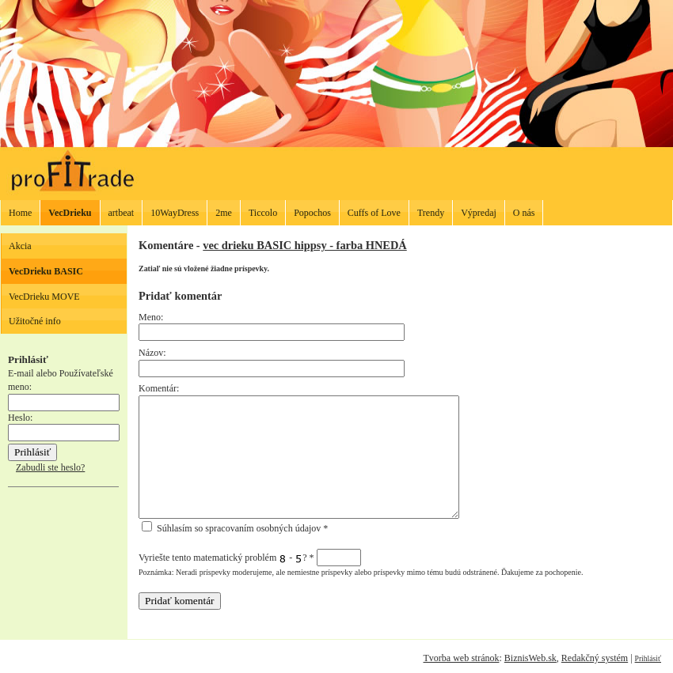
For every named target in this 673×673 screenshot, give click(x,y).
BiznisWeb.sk (530, 658)
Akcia (20, 245)
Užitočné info (35, 321)
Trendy (430, 212)
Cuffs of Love (374, 212)
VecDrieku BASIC (46, 271)
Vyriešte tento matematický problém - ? (250, 557)
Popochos (312, 212)
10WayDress (174, 212)
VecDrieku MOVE (44, 296)
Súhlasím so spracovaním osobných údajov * (235, 528)
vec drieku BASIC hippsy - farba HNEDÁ (304, 245)
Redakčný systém (594, 658)
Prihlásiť (648, 658)
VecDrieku (69, 212)
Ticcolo (263, 212)
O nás (524, 212)
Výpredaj (478, 212)
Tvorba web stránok (461, 658)
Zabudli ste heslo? (50, 467)
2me (223, 212)
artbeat (121, 212)
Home (20, 212)
